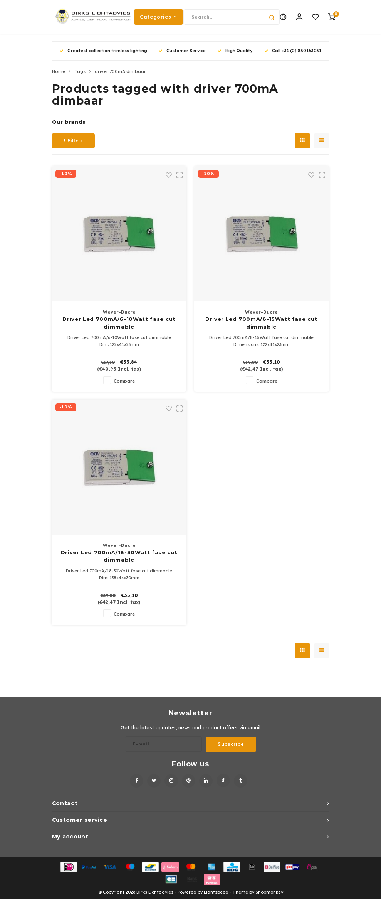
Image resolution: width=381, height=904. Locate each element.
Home (58, 76)
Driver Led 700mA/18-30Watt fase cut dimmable (119, 561)
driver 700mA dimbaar (120, 76)
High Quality (235, 55)
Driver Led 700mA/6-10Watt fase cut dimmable (118, 328)
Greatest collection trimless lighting (103, 55)
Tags (80, 76)
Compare (124, 385)
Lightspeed (216, 897)
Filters (73, 145)
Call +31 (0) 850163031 (292, 55)
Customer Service (182, 55)
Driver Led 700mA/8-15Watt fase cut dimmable (261, 328)
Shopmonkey (269, 897)
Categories (158, 19)
